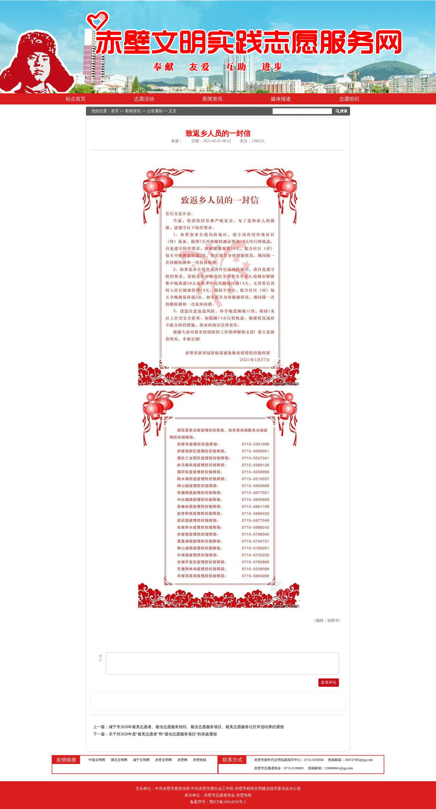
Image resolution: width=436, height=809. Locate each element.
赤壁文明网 (163, 760)
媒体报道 (281, 99)
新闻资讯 (212, 99)
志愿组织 (349, 99)
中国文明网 (96, 760)
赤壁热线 (199, 760)
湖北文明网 (119, 760)
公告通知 (155, 111)
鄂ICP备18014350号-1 (227, 802)
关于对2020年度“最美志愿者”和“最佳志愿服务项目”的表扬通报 (163, 734)
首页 (115, 111)
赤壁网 (182, 760)
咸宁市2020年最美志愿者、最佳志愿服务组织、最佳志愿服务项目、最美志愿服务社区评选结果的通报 (196, 727)
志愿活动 (144, 99)
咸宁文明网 (141, 760)
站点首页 (76, 99)
